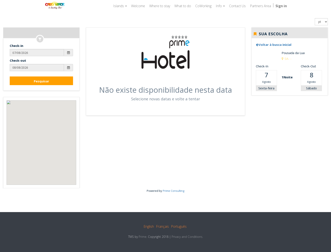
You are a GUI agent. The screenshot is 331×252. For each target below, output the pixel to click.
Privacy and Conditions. (187, 237)
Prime (143, 237)
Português (179, 226)
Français (162, 226)
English (149, 226)
